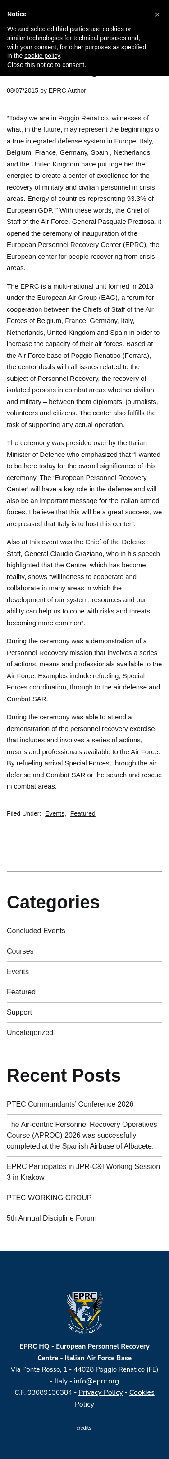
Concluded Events (36, 931)
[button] (157, 14)
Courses (20, 951)
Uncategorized (30, 1032)
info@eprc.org (96, 1381)
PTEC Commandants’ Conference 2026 (70, 1104)
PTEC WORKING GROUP (49, 1198)
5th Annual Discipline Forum (51, 1218)
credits (85, 1428)
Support (19, 1012)
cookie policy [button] (42, 55)
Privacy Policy (100, 1392)
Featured (83, 813)
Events (54, 813)
